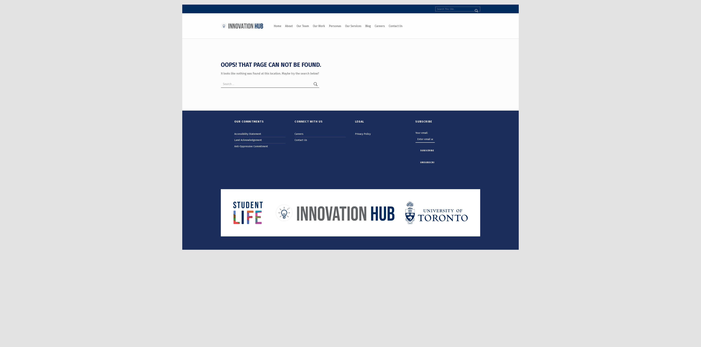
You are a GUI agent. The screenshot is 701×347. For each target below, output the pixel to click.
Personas (335, 26)
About (289, 26)
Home (277, 26)
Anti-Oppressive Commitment (251, 146)
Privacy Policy (363, 133)
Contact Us (396, 26)
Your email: (421, 132)
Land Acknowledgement (248, 140)
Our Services (353, 26)
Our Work (319, 26)
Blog (368, 26)
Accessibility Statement (247, 133)
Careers (380, 26)
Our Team (303, 26)
